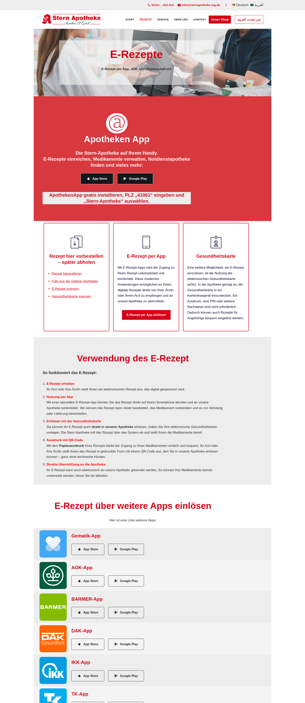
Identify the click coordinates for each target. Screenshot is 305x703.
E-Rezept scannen (65, 285)
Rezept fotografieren (67, 270)
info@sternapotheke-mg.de (201, 5)
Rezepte (145, 19)
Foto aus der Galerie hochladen (75, 278)
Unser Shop (220, 19)
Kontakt (199, 19)
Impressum (113, 698)
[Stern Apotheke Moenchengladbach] (71, 19)
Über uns (181, 19)
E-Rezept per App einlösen (152, 311)
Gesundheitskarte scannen (71, 293)
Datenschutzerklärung (143, 698)
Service (162, 19)
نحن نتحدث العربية (249, 19)
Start (129, 19)
